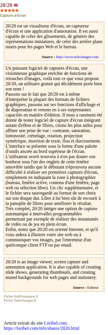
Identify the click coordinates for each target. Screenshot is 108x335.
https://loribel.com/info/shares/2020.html (41, 328)
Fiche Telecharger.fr (20, 301)
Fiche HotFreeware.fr (21, 297)
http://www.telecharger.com (77, 57)
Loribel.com (55, 323)
